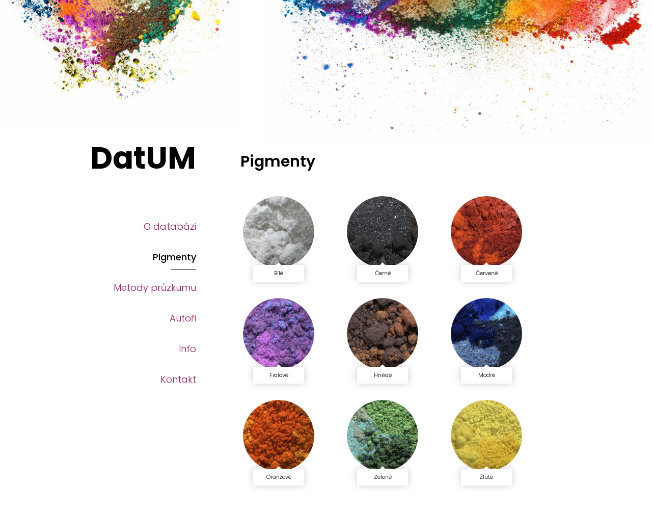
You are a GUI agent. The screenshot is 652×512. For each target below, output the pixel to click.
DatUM (143, 158)
